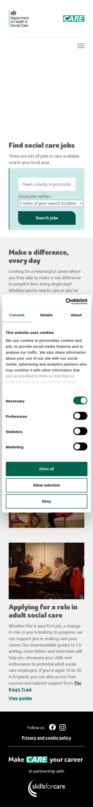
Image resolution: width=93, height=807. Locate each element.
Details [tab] (46, 315)
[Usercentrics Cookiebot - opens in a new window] (66, 301)
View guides (20, 698)
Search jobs (47, 218)
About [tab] (76, 315)
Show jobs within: (34, 196)
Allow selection (46, 485)
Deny (46, 501)
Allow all (46, 469)
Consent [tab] (16, 315)
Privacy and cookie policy (46, 738)
